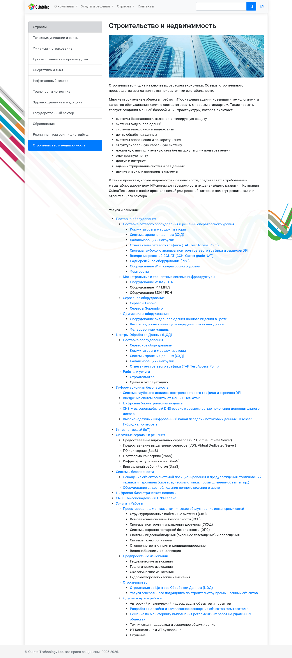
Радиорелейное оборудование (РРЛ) (160, 261)
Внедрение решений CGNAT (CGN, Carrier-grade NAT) (172, 256)
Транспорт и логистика (52, 91)
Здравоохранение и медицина (57, 102)
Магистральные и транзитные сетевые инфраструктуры (169, 277)
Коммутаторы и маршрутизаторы (158, 229)
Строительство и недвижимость (59, 145)
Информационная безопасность (142, 387)
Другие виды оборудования (146, 314)
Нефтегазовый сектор (51, 81)
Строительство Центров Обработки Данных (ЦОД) (171, 588)
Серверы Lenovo (143, 303)
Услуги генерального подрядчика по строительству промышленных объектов (194, 593)
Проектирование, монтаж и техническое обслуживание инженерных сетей (183, 509)
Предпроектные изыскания (145, 556)
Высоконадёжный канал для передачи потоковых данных (178, 324)
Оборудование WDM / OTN (151, 282)
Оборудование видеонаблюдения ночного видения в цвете (178, 319)
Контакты (146, 6)
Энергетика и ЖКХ (48, 70)
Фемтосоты (139, 271)
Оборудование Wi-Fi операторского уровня (165, 266)
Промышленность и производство (61, 59)
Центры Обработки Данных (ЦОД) (144, 335)
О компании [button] (64, 6)
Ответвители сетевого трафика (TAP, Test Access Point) (174, 245)
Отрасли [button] (124, 6)
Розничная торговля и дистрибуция (62, 134)
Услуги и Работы (129, 503)
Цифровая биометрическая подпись (153, 403)
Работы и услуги (136, 372)
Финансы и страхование (52, 48)
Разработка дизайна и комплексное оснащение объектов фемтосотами (189, 609)
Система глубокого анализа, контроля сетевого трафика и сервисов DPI (189, 250)
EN (262, 6)
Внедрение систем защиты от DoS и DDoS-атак (161, 398)
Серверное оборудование (144, 298)
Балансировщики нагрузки (152, 240)
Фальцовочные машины (150, 329)
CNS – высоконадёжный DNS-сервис (146, 498)
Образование (44, 124)
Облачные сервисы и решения (140, 435)
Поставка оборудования (136, 219)
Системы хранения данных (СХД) (157, 235)
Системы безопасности (135, 472)
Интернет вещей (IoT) (133, 429)
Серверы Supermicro (146, 308)
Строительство (142, 377)
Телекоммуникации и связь (55, 38)
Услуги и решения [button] (96, 6)
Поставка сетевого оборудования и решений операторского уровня (178, 224)
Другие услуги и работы (142, 598)
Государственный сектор (53, 113)
